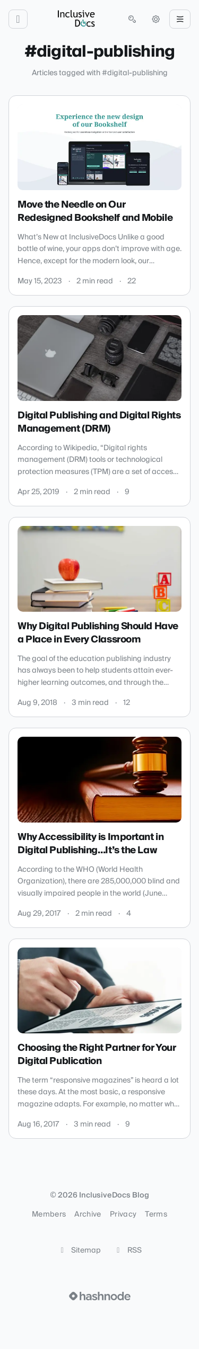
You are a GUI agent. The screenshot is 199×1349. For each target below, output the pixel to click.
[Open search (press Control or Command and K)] (132, 19)
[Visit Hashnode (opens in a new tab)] (100, 1296)
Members (49, 1214)
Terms (156, 1214)
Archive (87, 1214)
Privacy (123, 1214)
